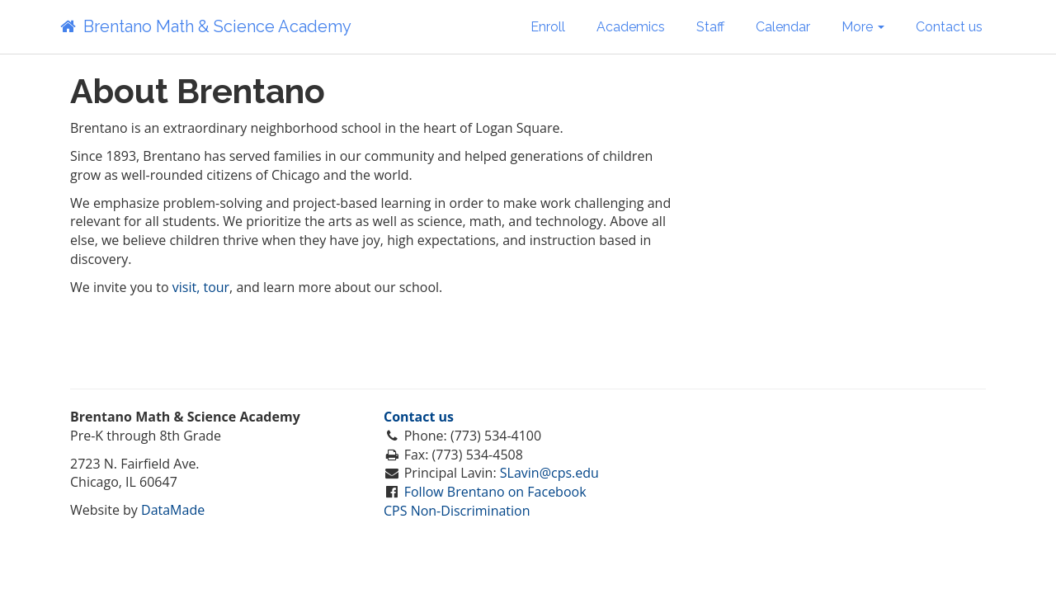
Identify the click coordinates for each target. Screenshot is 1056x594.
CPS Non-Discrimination (457, 511)
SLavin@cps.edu (549, 473)
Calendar (783, 27)
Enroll (547, 27)
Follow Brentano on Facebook (495, 492)
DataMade (173, 510)
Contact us (949, 27)
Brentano (204, 26)
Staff (710, 27)
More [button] (863, 27)
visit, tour (200, 287)
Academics (630, 27)
